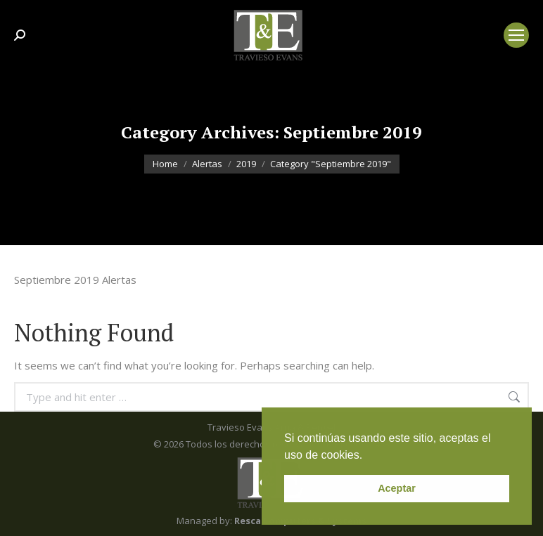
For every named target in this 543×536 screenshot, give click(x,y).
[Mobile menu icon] (516, 35)
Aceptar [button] (397, 488)
